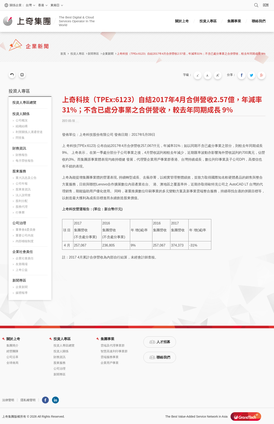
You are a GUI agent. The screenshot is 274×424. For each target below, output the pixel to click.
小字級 (203, 74)
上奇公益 (22, 268)
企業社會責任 (22, 250)
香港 (41, 5)
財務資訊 (19, 147)
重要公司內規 (25, 234)
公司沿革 (12, 356)
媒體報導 (22, 291)
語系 (266, 5)
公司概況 (22, 119)
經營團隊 (12, 350)
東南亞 (55, 5)
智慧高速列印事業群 (114, 350)
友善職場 (22, 263)
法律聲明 (8, 399)
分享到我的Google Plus (262, 74)
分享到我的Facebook (244, 74)
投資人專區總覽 (24, 101)
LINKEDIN (55, 399)
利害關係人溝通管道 (29, 131)
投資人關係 (21, 113)
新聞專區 (19, 279)
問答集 (20, 136)
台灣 (29, 5)
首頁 (63, 53)
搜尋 (256, 5)
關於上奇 (182, 21)
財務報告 (22, 153)
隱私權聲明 (28, 399)
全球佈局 (12, 361)
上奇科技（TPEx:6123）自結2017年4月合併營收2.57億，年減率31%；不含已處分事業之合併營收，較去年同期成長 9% (191, 53)
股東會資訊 (23, 188)
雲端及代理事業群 (113, 344)
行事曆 (20, 211)
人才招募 (163, 341)
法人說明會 (23, 194)
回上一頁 (12, 74)
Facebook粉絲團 (45, 399)
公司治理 (19, 222)
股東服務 (19, 170)
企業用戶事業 (110, 361)
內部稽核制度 (25, 240)
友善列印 (22, 74)
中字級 (212, 74)
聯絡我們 (258, 21)
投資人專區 (208, 21)
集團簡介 (12, 344)
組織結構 (22, 125)
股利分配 (22, 200)
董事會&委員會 (26, 228)
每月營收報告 (25, 159)
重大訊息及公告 (26, 176)
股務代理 (22, 205)
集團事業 (234, 21)
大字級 (221, 74)
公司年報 (22, 182)
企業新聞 (107, 53)
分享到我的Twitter (253, 74)
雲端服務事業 (110, 356)
